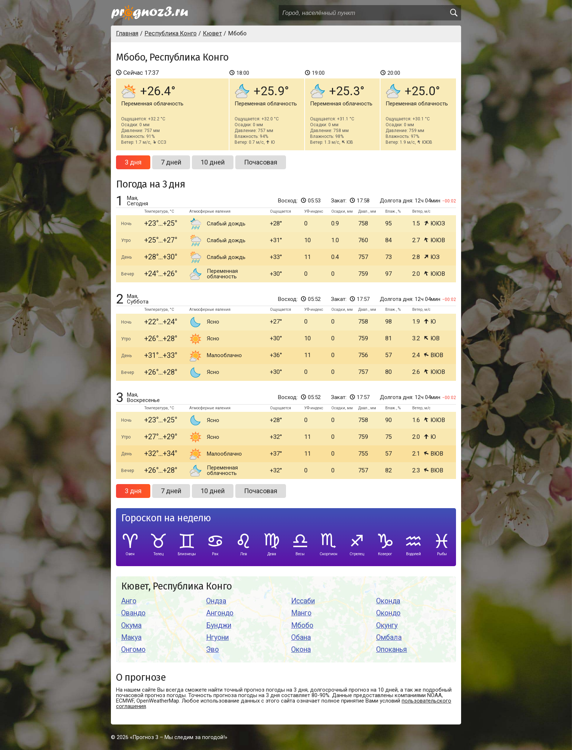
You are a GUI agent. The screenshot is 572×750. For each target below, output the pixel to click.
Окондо (388, 613)
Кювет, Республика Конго (176, 586)
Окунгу (387, 625)
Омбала (389, 637)
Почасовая (260, 162)
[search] (453, 12)
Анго (128, 601)
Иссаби (303, 601)
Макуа (131, 637)
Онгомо (133, 649)
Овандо (133, 613)
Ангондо (219, 613)
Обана (301, 637)
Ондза (216, 601)
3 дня (133, 162)
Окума (131, 625)
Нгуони (217, 637)
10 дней (213, 162)
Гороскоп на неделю (166, 518)
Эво (212, 649)
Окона (301, 649)
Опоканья (391, 649)
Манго (301, 613)
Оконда (388, 601)
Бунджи (218, 625)
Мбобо (302, 625)
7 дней (171, 162)
